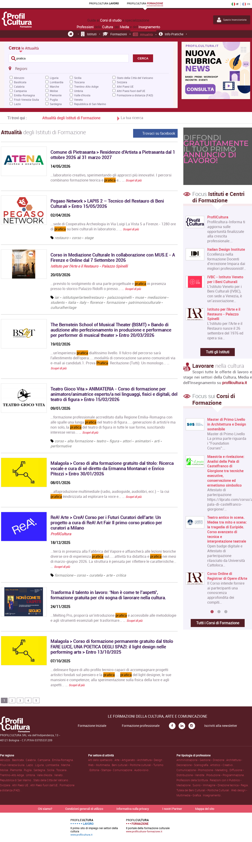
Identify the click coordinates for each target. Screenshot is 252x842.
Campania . (45, 760)
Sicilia (77, 78)
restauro (61, 237)
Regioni (18, 68)
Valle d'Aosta (82, 95)
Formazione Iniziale (92, 726)
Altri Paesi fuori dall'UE (131, 91)
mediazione (156, 297)
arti (157, 440)
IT (235, 4)
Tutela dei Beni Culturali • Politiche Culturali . (203, 790)
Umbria (78, 91)
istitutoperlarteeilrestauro (83, 297)
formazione (115, 302)
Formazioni (115, 34)
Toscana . (62, 770)
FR (246, 4)
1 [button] (212, 612)
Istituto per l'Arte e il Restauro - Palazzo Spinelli (89, 266)
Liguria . (40, 765)
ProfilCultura (60, 533)
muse (139, 297)
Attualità (143, 34)
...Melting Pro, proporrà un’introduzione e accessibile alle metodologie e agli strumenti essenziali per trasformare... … (113, 618)
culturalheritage (63, 307)
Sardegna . (40, 770)
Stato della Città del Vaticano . (51, 780)
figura (114, 440)
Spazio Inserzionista (231, 19)
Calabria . (32, 760)
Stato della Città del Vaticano (135, 78)
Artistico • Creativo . (222, 765)
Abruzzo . (6, 760)
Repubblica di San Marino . (16, 780)
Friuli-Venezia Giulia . (13, 765)
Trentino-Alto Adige (86, 86)
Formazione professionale (141, 726)
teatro (101, 440)
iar (57, 297)
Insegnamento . (212, 795)
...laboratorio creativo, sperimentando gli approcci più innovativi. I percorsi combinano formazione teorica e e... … (110, 178)
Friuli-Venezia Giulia (26, 99)
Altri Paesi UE (125, 86)
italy (82, 302)
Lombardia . (53, 765)
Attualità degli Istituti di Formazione (71, 117)
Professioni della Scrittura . (193, 780)
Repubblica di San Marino (90, 104)
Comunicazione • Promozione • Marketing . (203, 770)
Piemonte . (17, 770)
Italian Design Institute (226, 249)
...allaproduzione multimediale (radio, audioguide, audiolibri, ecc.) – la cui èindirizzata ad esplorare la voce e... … (109, 494)
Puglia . (29, 770)
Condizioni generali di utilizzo (84, 809)
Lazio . (30, 765)
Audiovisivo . (142, 770)
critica (121, 575)
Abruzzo (19, 78)
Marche (54, 86)
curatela (96, 575)
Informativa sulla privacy (132, 809)
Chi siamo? (45, 809)
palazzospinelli (119, 297)
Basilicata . (19, 760)
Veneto (78, 99)
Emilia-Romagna (24, 95)
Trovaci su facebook (158, 133)
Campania (20, 91)
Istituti (89, 34)
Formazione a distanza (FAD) (135, 95)
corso (76, 237)
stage (88, 237)
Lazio (17, 104)
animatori (143, 440)
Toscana (79, 82)
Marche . (66, 765)
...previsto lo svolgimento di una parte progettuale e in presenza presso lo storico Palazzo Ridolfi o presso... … (108, 286)
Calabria (19, 86)
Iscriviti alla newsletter (220, 726)
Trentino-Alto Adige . (13, 775)
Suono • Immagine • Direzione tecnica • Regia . (221, 785)
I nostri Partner (172, 809)
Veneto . (59, 775)
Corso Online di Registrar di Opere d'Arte (227, 576)
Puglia (54, 99)
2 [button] (219, 612)
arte (109, 575)
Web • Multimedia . (100, 765)
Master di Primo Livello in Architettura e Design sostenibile (226, 424)
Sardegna (56, 104)
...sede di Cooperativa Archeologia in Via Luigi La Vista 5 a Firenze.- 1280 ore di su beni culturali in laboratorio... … (113, 226)
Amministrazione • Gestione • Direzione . (201, 760)
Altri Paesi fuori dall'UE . (45, 785)
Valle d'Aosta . (45, 775)
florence (96, 302)
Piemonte (56, 95)
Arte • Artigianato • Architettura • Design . (139, 760)
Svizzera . (6, 785)
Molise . (5, 770)
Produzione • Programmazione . (225, 775)
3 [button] (226, 612)
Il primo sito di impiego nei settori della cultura (94, 827)
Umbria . (31, 775)
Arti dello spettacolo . (101, 760)
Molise (54, 91)
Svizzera (122, 82)
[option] (216, 512)
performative (60, 446)
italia (72, 302)
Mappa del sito (204, 809)
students (57, 302)
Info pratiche (171, 34)
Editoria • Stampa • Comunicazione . (112, 770)
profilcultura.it (234, 382)
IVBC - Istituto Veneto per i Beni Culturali (225, 279)
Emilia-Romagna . (63, 760)
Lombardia (56, 82)
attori (127, 440)
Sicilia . (51, 770)
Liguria (54, 78)
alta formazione (80, 440)
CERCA (142, 58)
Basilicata (20, 82)
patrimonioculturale (144, 302)
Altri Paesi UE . (21, 785)
